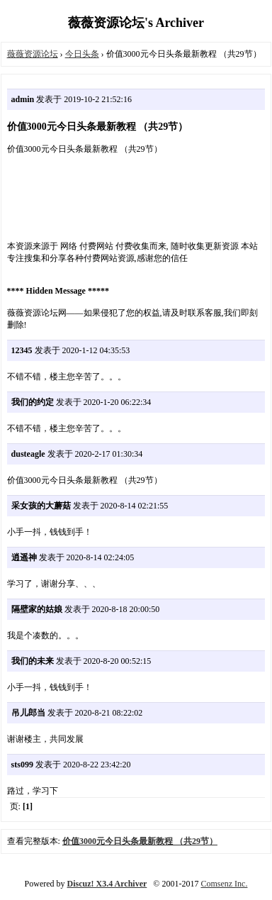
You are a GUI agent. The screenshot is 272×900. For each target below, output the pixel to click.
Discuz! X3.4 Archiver (107, 884)
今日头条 (82, 54)
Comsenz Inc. (223, 884)
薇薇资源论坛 (32, 54)
